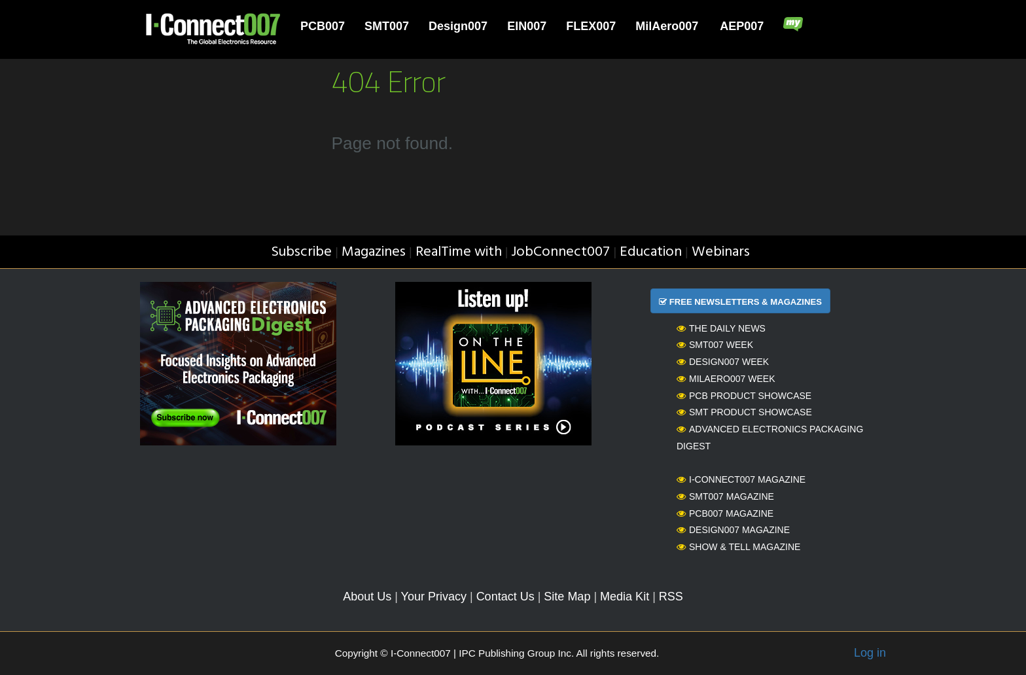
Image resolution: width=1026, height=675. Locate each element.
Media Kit (624, 596)
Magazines (374, 252)
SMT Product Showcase (744, 412)
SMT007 (386, 26)
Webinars (721, 252)
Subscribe (301, 252)
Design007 (458, 26)
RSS (671, 596)
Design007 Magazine (733, 530)
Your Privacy (434, 596)
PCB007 (322, 26)
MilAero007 (666, 26)
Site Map (567, 596)
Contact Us (505, 596)
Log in (870, 652)
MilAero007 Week (726, 378)
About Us (367, 596)
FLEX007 (591, 26)
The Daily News (721, 328)
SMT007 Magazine (725, 496)
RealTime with (459, 252)
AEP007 (742, 26)
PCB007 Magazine (725, 513)
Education (651, 252)
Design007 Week (723, 361)
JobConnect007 (560, 252)
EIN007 (526, 26)
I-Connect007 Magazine (741, 479)
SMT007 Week (715, 344)
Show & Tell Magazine (738, 547)
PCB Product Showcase (744, 395)
